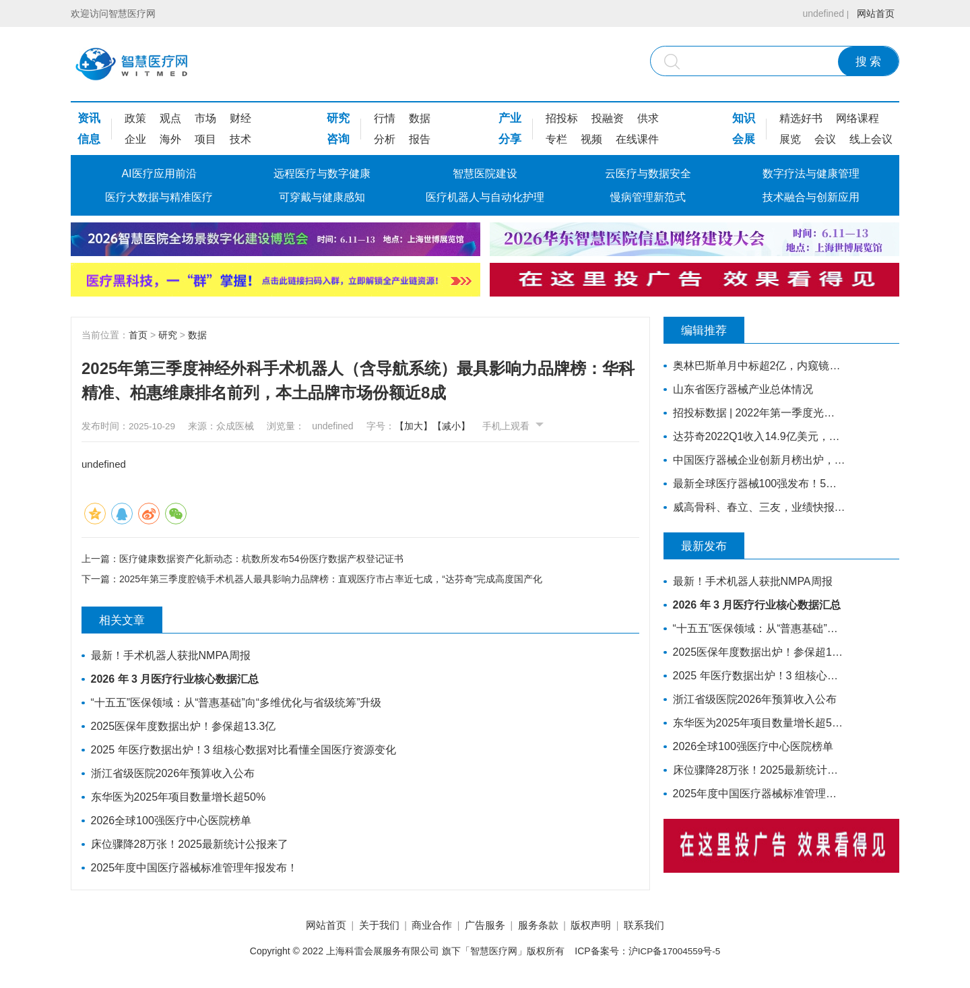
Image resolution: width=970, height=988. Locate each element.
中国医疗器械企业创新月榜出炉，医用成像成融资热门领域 (756, 460)
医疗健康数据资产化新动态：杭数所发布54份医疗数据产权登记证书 (261, 558)
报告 (419, 139)
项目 (205, 139)
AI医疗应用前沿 (158, 173)
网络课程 (857, 118)
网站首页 (874, 13)
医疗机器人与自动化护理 (485, 197)
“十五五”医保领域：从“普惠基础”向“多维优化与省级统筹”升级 (237, 704)
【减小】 (463, 426)
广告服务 (485, 927)
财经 (240, 118)
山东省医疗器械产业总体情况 (744, 389)
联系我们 (662, 927)
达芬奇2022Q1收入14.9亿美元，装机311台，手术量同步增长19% (756, 436)
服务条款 (544, 927)
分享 (509, 139)
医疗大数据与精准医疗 (159, 197)
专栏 (556, 139)
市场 (205, 118)
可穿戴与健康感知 (322, 197)
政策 (135, 118)
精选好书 (800, 118)
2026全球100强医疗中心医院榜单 (172, 822)
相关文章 (128, 621)
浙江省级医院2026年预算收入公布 (174, 774)
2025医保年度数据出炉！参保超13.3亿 (184, 727)
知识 (743, 118)
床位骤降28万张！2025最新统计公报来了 (190, 845)
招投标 (562, 118)
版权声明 (602, 927)
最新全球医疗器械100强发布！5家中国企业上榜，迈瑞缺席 (756, 483)
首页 (138, 335)
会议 (825, 139)
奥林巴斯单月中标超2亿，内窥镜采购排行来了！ (756, 365)
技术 (240, 139)
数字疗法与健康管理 (811, 173)
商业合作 (425, 927)
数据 (419, 118)
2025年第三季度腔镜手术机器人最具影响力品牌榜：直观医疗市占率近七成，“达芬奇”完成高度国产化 (330, 580)
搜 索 (868, 61)
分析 (384, 139)
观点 (170, 118)
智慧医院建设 (485, 173)
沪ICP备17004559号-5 (674, 953)
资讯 (88, 118)
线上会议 (871, 139)
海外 (170, 139)
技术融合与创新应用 (811, 197)
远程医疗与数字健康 (321, 173)
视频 (591, 139)
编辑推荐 (710, 330)
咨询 (338, 139)
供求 (648, 118)
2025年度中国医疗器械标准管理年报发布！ (195, 869)
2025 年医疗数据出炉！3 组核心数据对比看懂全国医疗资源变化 (244, 751)
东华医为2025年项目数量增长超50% (179, 798)
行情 (384, 118)
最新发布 (710, 546)
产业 (509, 118)
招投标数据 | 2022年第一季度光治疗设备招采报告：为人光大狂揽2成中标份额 (756, 413)
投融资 (607, 118)
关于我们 (367, 927)
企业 (135, 139)
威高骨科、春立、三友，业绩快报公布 (756, 507)
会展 (743, 139)
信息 (88, 139)
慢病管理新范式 (648, 197)
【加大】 (425, 426)
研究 (338, 118)
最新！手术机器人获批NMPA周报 (171, 656)
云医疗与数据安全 (648, 173)
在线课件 (637, 139)
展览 (790, 139)
